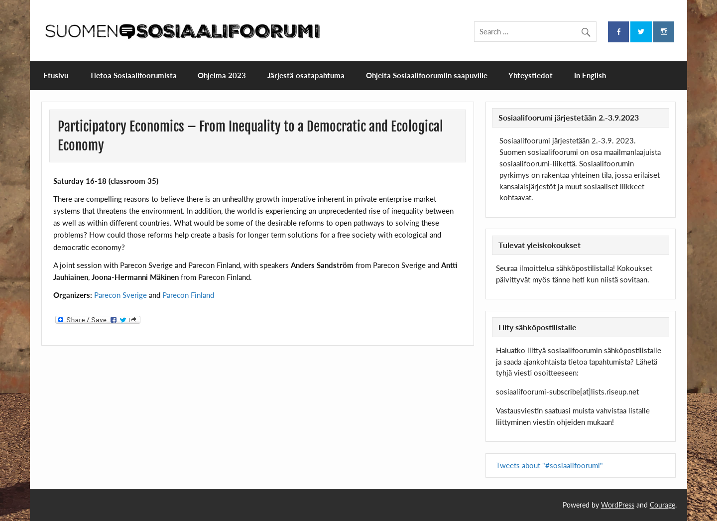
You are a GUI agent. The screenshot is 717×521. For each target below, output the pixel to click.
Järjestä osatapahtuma (306, 75)
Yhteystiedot (530, 75)
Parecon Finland (188, 294)
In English (590, 75)
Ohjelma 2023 (222, 75)
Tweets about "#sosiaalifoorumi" (549, 465)
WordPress (617, 505)
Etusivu (55, 75)
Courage (662, 505)
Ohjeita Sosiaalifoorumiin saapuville (426, 75)
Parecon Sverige (120, 294)
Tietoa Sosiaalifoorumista (133, 75)
